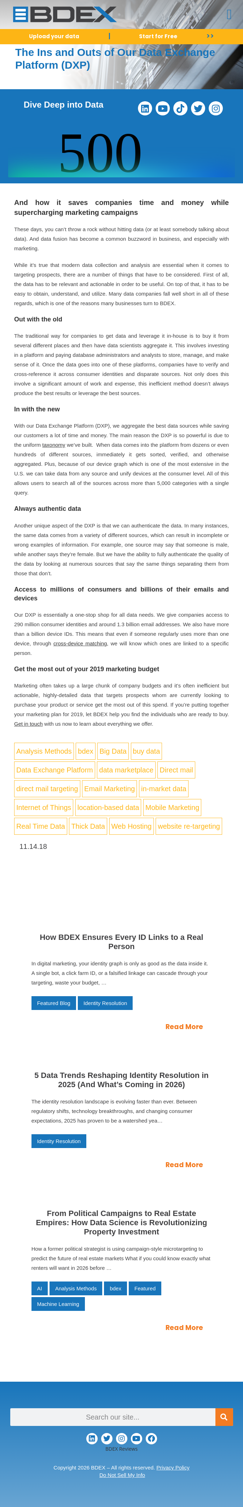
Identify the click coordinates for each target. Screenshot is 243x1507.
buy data (146, 751)
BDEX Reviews (121, 1448)
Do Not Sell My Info (122, 1475)
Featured (145, 1288)
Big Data (113, 751)
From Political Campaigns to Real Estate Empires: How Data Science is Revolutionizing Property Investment (121, 1223)
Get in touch (28, 724)
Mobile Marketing (172, 807)
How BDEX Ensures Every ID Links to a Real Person (121, 942)
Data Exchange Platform (54, 770)
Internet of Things (43, 807)
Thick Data (88, 826)
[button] (229, 14)
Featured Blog (53, 1003)
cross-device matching (80, 643)
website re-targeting (189, 826)
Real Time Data (40, 826)
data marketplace (126, 770)
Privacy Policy (172, 1468)
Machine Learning (58, 1304)
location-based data (108, 807)
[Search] (224, 1417)
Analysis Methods (44, 751)
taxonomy (53, 445)
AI (39, 1288)
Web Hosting (131, 826)
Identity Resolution (105, 1003)
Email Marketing (109, 789)
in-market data (163, 789)
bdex (85, 751)
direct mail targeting (47, 789)
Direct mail (176, 770)
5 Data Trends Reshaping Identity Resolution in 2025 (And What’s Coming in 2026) (121, 1080)
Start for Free (158, 36)
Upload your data (54, 36)
